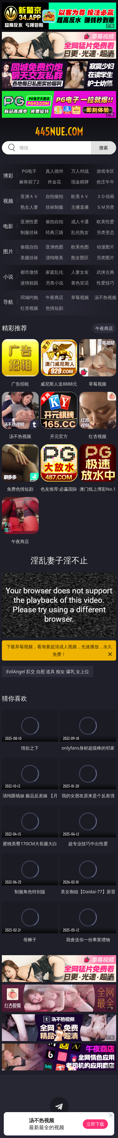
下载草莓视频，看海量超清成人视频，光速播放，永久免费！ (59, 651)
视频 (8, 200)
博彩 (8, 175)
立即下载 (95, 1124)
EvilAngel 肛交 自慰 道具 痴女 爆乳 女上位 (47, 671)
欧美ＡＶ (80, 196)
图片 (8, 251)
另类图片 (105, 258)
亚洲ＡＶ (29, 196)
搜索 (103, 148)
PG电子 (29, 171)
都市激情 (29, 272)
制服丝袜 (29, 232)
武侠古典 (105, 272)
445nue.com (59, 131)
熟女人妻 (29, 207)
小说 (8, 276)
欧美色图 (80, 247)
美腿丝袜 (29, 258)
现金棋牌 (80, 182)
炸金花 (54, 182)
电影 (8, 226)
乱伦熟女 (80, 232)
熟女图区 (80, 258)
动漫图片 (105, 247)
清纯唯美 (54, 258)
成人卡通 (80, 222)
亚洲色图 (54, 247)
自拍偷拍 (54, 196)
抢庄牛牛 (105, 182)
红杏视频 (29, 308)
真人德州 (54, 171)
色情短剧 (54, 308)
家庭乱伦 (54, 272)
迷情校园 (29, 283)
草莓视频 (80, 297)
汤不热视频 (105, 297)
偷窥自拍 (29, 247)
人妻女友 (80, 272)
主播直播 (80, 207)
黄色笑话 (80, 283)
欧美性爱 (105, 222)
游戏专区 (105, 171)
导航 (8, 301)
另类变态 (105, 232)
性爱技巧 (105, 283)
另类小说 (54, 283)
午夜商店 (54, 297)
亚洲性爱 (29, 222)
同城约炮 (29, 297)
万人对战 (80, 171)
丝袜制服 (54, 207)
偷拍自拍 (54, 222)
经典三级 (54, 232)
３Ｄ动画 (105, 196)
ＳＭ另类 (105, 207)
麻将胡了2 (29, 182)
